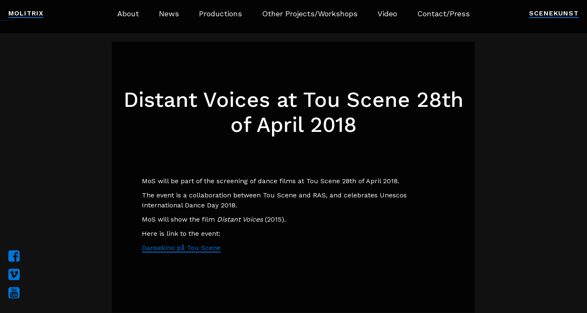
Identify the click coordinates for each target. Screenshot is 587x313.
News (169, 13)
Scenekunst (554, 13)
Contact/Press (443, 13)
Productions (220, 13)
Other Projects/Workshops (310, 13)
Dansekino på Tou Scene (181, 248)
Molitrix (25, 13)
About (128, 13)
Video (387, 13)
